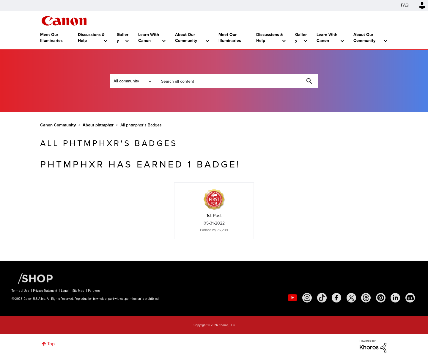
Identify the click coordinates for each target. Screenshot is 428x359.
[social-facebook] (336, 297)
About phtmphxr (98, 125)
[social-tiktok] (322, 297)
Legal (65, 290)
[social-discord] (410, 297)
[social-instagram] (307, 297)
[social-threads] (366, 297)
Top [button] (51, 343)
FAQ (405, 5)
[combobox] (236, 81)
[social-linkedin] (395, 297)
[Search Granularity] (132, 81)
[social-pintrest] (380, 297)
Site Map (78, 290)
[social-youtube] (292, 297)
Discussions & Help (91, 38)
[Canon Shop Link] (32, 278)
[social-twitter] (351, 297)
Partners (94, 290)
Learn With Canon (148, 38)
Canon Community (64, 21)
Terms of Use (20, 290)
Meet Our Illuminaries (51, 38)
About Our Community (186, 38)
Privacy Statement (45, 290)
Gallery (122, 38)
